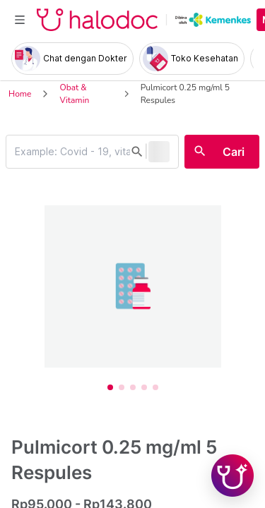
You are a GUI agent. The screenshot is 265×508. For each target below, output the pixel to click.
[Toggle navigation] (19, 20)
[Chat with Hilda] (232, 475)
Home (19, 93)
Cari (234, 151)
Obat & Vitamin (74, 94)
